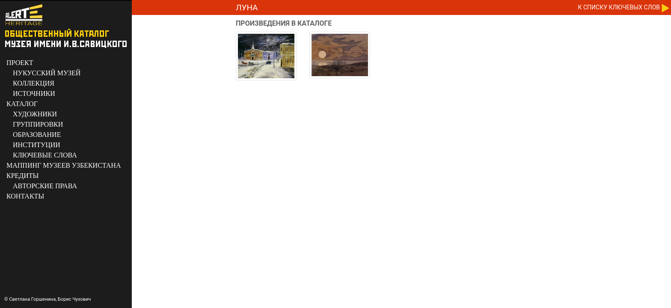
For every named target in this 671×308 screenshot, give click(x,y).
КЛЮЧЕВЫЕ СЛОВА (45, 155)
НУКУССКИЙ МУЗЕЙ (46, 73)
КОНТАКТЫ (25, 196)
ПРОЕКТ (19, 62)
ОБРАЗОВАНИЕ (37, 134)
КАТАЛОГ (22, 103)
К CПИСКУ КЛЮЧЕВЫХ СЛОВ (619, 7)
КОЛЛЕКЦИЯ (33, 83)
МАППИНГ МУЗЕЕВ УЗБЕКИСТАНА (63, 165)
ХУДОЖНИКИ (35, 114)
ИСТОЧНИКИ (34, 93)
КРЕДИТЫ (22, 175)
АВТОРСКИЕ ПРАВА (45, 186)
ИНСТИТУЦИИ (36, 144)
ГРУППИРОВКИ (38, 124)
